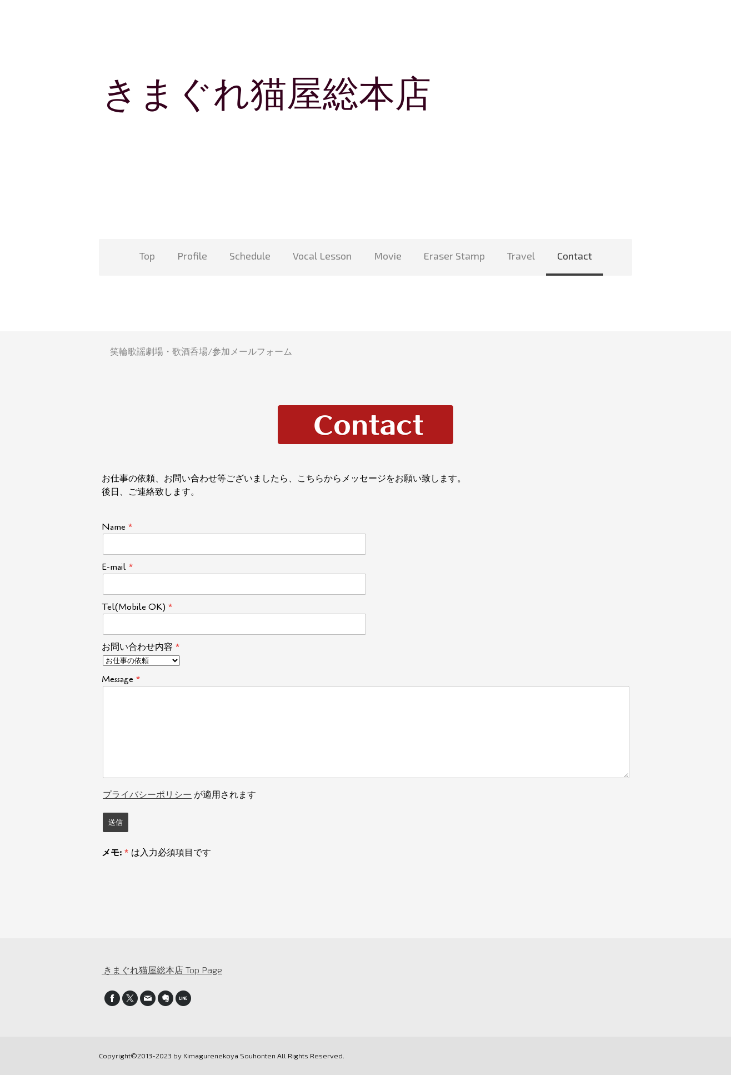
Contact (574, 256)
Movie (388, 256)
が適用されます (179, 795)
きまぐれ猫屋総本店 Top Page (162, 969)
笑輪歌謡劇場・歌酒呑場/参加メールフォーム (201, 351)
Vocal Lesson (322, 256)
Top (147, 256)
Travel (521, 256)
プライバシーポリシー (147, 795)
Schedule (250, 256)
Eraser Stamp (454, 256)
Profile (192, 256)
